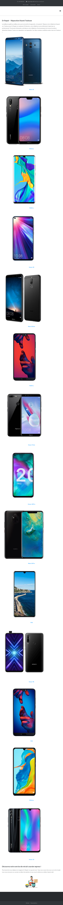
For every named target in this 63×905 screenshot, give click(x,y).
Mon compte (25, 4)
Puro (36, 903)
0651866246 (21, 1)
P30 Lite (31, 800)
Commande (33, 4)
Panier (38, 4)
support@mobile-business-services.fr (35, 1)
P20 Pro (31, 385)
